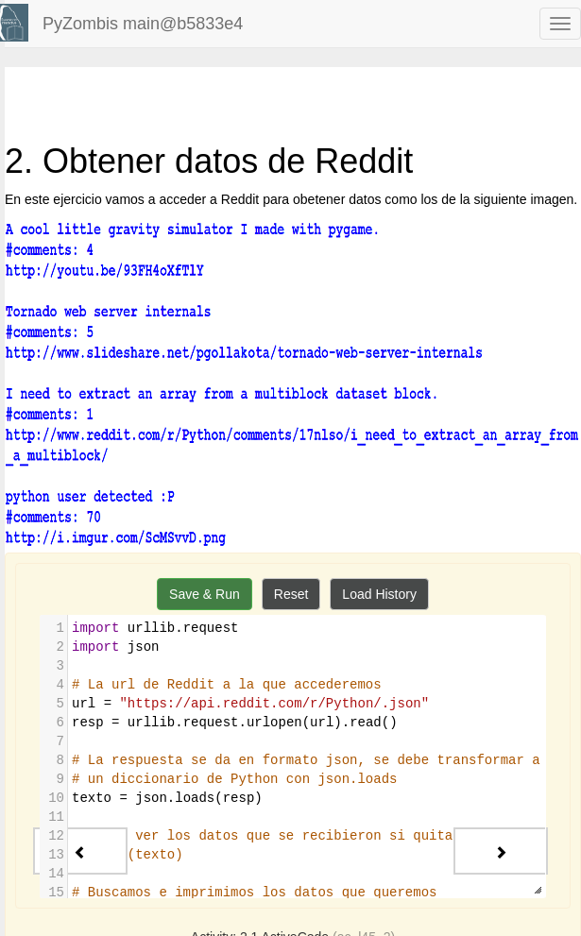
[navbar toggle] (560, 24)
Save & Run (204, 594)
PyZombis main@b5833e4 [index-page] (143, 23)
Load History (379, 594)
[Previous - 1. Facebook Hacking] (80, 851)
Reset (291, 594)
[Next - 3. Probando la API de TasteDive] (500, 851)
